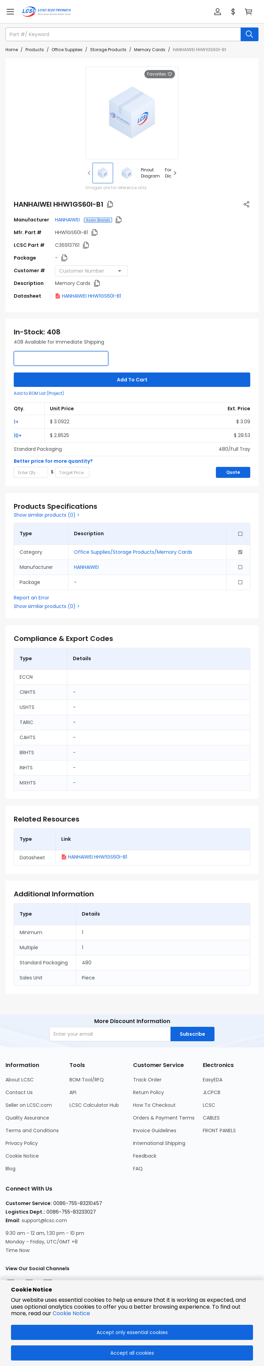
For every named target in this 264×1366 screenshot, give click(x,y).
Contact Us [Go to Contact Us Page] (19, 1092)
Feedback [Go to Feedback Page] (144, 1155)
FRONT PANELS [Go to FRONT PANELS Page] (219, 1130)
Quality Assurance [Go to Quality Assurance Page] (27, 1117)
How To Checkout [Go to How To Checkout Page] (154, 1105)
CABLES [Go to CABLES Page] (211, 1117)
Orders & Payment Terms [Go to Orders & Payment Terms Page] (164, 1117)
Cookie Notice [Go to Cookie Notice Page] (22, 1155)
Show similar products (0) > (47, 515)
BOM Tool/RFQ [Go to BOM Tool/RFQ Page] (86, 1079)
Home (12, 50)
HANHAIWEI (68, 219)
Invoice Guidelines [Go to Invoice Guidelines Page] (154, 1130)
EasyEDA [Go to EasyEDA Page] (212, 1079)
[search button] (249, 34)
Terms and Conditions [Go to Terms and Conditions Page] (32, 1130)
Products (34, 50)
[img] (102, 173)
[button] (217, 12)
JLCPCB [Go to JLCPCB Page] (211, 1092)
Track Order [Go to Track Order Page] (147, 1079)
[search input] (124, 34)
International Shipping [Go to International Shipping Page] (159, 1143)
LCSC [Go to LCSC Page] (209, 1105)
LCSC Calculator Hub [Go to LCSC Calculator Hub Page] (94, 1105)
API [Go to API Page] (72, 1092)
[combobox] (91, 270)
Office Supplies (67, 50)
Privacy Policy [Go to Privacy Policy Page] (22, 1143)
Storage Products (108, 50)
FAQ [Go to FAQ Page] (138, 1168)
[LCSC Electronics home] (46, 12)
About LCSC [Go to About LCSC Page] (20, 1079)
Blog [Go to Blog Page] (10, 1168)
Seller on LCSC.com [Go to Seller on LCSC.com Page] (29, 1105)
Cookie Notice (71, 1313)
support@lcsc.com (44, 1220)
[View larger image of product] (132, 113)
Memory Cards (149, 50)
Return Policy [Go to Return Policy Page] (148, 1092)
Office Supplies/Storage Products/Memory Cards (133, 552)
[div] (151, 173)
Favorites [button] (159, 74)
